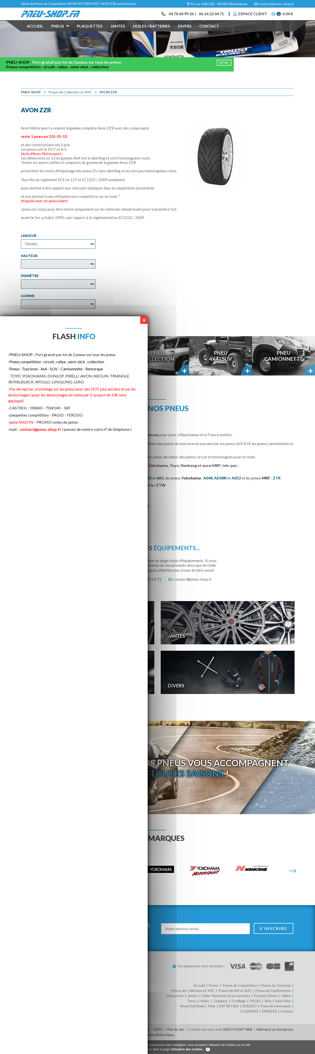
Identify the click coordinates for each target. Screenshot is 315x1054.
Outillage (239, 1015)
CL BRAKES (249, 1025)
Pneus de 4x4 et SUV (235, 1005)
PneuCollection (157, 370)
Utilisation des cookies (187, 1049)
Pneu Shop (31, 106)
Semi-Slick (283, 1015)
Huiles (204, 1015)
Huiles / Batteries (151, 32)
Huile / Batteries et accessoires (226, 1010)
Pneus (60, 32)
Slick (268, 1015)
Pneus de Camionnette (273, 1005)
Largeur (28, 250)
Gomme (28, 310)
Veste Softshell (192, 1020)
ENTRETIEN (228, 1020)
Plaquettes (90, 32)
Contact (209, 32)
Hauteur (29, 270)
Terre (191, 1015)
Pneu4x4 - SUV (220, 370)
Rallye (286, 1010)
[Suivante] (292, 885)
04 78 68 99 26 (177, 17)
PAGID (255, 1015)
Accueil (35, 32)
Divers (184, 32)
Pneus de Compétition (239, 999)
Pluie (211, 1020)
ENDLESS (269, 1025)
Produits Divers (266, 1010)
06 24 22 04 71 (208, 17)
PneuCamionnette (283, 370)
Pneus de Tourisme (276, 999)
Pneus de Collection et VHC (70, 106)
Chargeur (220, 1015)
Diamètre (30, 290)
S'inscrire (273, 942)
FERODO (249, 1020)
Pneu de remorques (276, 1020)
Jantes (117, 32)
